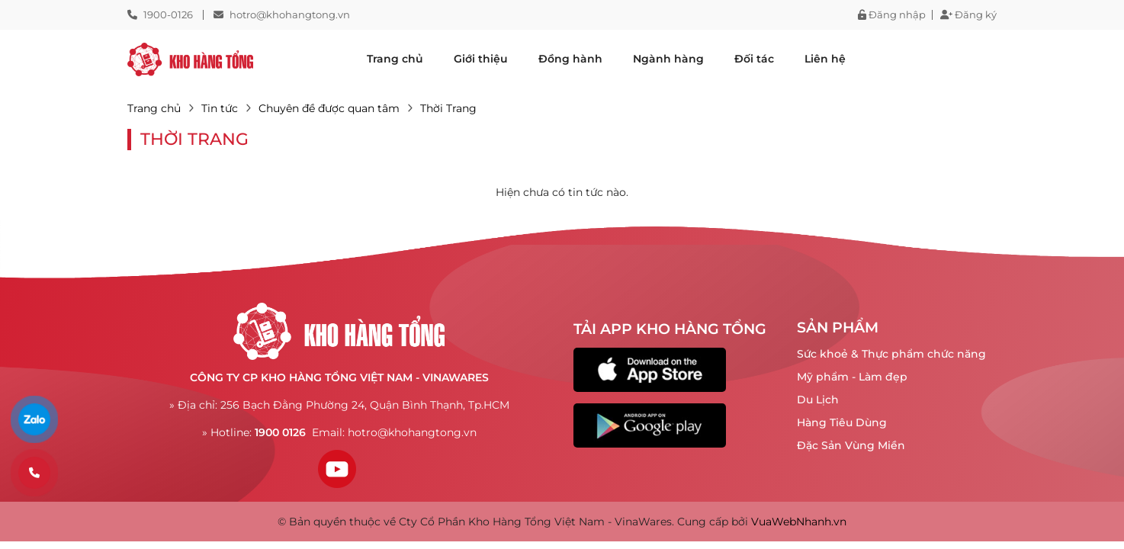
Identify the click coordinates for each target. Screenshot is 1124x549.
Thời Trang (448, 108)
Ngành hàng (668, 59)
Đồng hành (570, 59)
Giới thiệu (481, 59)
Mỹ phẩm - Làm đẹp (852, 377)
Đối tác (754, 59)
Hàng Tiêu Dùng (842, 422)
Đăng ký (968, 15)
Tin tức (219, 108)
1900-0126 (168, 14)
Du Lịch (818, 399)
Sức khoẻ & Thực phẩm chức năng (891, 354)
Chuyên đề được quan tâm (329, 108)
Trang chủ (395, 59)
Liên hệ (825, 59)
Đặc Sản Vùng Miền (851, 445)
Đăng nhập (892, 15)
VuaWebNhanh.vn (798, 521)
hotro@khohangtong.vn (290, 14)
